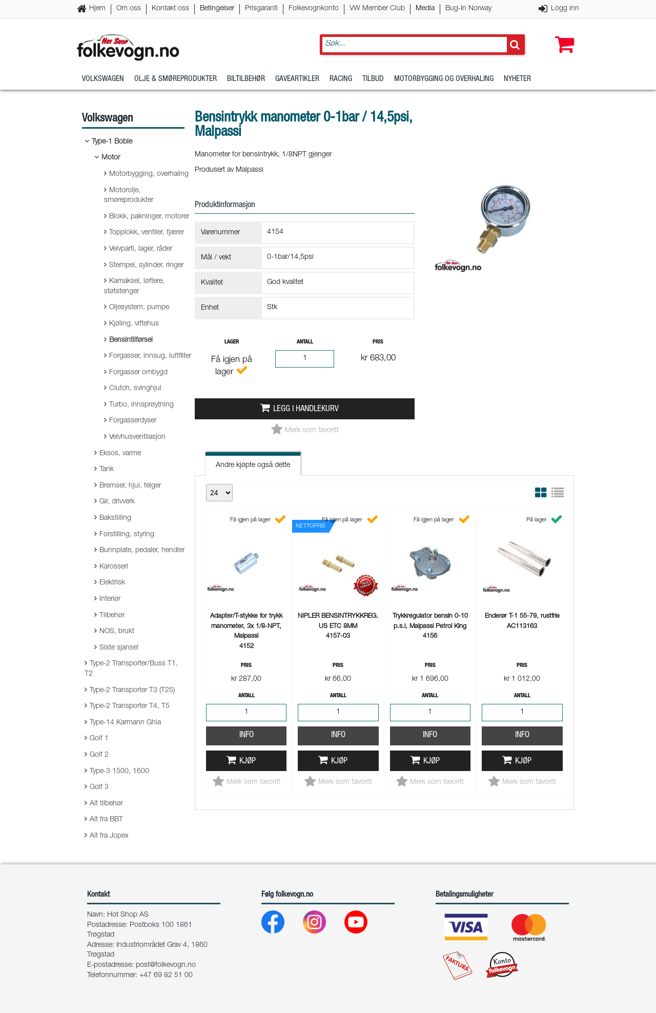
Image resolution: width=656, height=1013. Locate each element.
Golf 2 (99, 755)
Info (246, 735)
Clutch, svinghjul (135, 388)
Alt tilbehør (106, 803)
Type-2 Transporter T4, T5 (130, 706)
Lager (231, 342)
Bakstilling (115, 518)
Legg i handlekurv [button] (306, 409)
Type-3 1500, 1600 (119, 771)
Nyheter (517, 79)
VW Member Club (377, 8)
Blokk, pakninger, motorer (149, 216)
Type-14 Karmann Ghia (125, 722)
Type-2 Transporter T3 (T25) (132, 690)
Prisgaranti (261, 8)
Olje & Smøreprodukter (175, 79)
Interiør (109, 599)
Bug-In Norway (468, 8)
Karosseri (113, 567)
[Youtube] (364, 924)
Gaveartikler (297, 79)
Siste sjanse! (118, 648)
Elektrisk (112, 582)
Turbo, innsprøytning (141, 405)
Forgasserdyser (132, 420)
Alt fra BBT (106, 819)
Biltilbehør (246, 79)
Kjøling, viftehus (134, 324)
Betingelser (217, 8)
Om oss (128, 8)
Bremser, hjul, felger (130, 486)
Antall (305, 342)
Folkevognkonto (314, 8)
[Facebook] (281, 924)
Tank (106, 469)
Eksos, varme (120, 453)
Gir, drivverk (117, 501)
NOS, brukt (116, 631)
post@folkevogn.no (166, 965)
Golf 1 (99, 738)
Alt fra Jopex (109, 836)
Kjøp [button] (247, 761)
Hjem (97, 8)
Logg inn (565, 8)
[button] (562, 34)
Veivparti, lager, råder (140, 249)
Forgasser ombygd (138, 372)
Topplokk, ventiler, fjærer (146, 232)
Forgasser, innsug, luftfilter (150, 356)
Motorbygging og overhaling (444, 79)
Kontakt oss (170, 8)
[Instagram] (322, 924)
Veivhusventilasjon (137, 437)
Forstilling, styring (126, 534)
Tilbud (373, 79)
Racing (341, 79)
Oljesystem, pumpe (139, 307)
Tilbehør (112, 615)
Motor (110, 157)
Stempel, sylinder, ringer (146, 265)
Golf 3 (99, 787)
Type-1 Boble (112, 142)
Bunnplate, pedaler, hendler (141, 550)
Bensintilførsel (131, 340)
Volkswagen (103, 79)
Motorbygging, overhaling (149, 174)
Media (425, 8)
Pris (378, 342)
